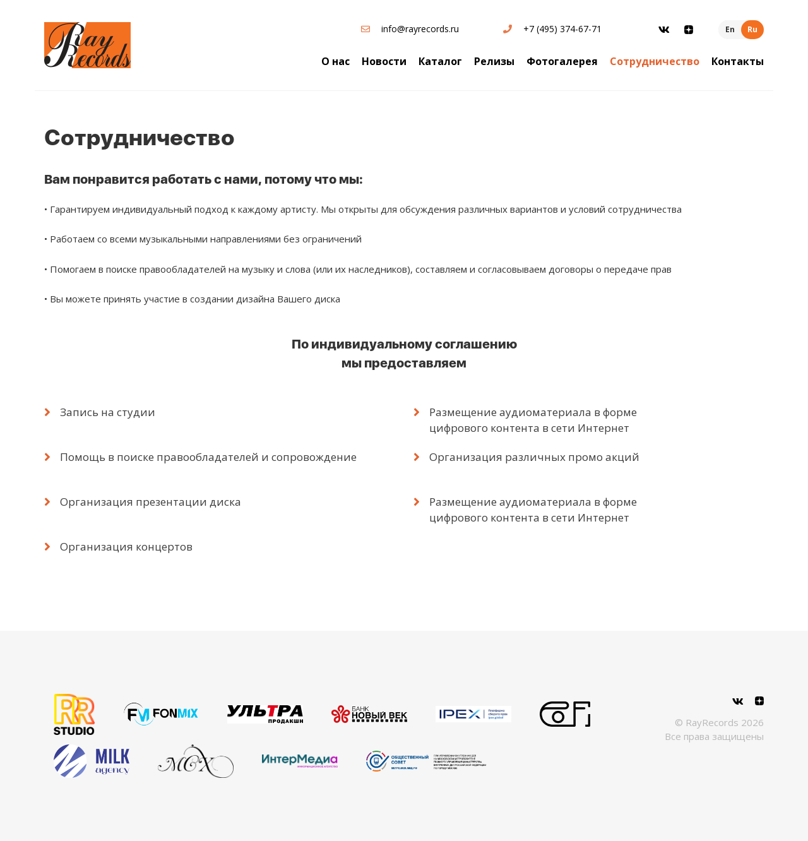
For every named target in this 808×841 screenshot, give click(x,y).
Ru (752, 29)
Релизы (494, 61)
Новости (384, 61)
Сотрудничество (654, 61)
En (730, 29)
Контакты (737, 61)
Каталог (440, 61)
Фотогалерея (562, 61)
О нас (335, 61)
